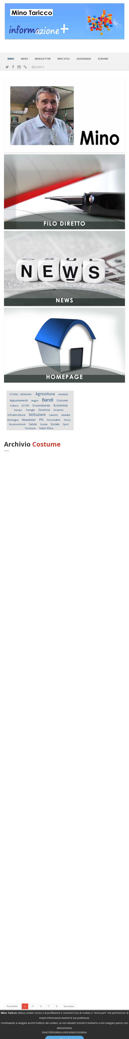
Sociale (55, 424)
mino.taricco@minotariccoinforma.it (49, 1029)
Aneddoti (63, 394)
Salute (33, 424)
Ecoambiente (41, 405)
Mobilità (65, 415)
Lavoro (53, 415)
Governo (58, 410)
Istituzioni (37, 414)
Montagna (12, 419)
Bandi (47, 400)
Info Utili (63, 58)
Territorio (30, 428)
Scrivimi (103, 58)
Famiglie (30, 410)
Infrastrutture (16, 415)
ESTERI (25, 405)
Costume (62, 400)
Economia (60, 405)
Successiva (69, 1006)
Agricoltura (45, 393)
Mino (11, 58)
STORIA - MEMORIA (21, 394)
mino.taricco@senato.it (83, 1029)
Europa (18, 410)
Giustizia (44, 410)
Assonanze (84, 58)
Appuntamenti (19, 400)
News (24, 58)
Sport (66, 424)
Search (38, 67)
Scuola (43, 424)
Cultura (14, 405)
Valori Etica (46, 428)
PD (41, 419)
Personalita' (53, 419)
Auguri (34, 400)
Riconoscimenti (17, 424)
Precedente (12, 1006)
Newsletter (29, 420)
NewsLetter (43, 58)
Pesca (67, 419)
